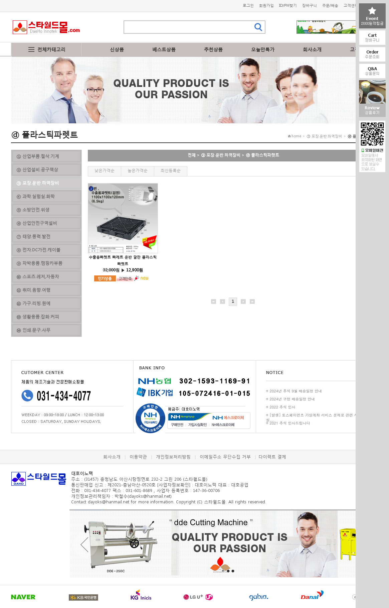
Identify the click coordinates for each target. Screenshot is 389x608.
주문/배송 (330, 5)
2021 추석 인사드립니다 (290, 422)
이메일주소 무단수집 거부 (225, 457)
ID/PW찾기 (288, 5)
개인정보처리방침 (173, 457)
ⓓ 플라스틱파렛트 (262, 154)
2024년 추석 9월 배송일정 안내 (296, 390)
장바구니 (309, 5)
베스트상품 (164, 49)
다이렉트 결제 (272, 457)
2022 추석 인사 (283, 406)
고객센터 (351, 5)
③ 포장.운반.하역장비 (220, 154)
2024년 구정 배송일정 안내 (292, 398)
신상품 (117, 49)
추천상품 (213, 49)
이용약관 (138, 457)
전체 (192, 154)
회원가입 (266, 5)
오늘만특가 (262, 49)
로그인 (248, 5)
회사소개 (312, 49)
